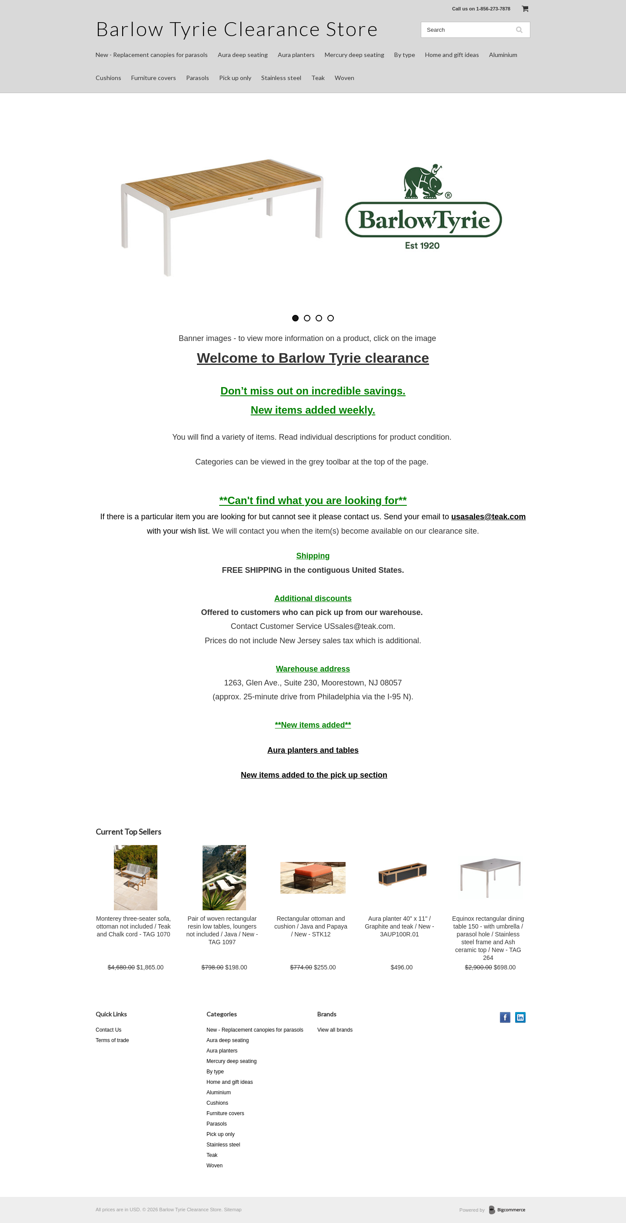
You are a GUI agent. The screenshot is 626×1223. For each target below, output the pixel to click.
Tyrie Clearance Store (237, 28)
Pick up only (235, 77)
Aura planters (296, 54)
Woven (344, 77)
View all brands (335, 1030)
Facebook (505, 1017)
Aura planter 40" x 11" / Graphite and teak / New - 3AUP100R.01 (399, 926)
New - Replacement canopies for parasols (152, 54)
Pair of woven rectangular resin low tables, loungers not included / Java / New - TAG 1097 (222, 930)
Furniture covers (153, 77)
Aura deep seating (243, 54)
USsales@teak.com (358, 626)
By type (404, 54)
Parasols (197, 77)
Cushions (108, 77)
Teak (318, 77)
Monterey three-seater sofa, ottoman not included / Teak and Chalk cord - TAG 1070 (133, 926)
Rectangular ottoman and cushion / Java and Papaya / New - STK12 (310, 926)
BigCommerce (509, 1210)
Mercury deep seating (354, 54)
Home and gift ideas (452, 54)
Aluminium (503, 54)
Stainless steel (281, 77)
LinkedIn (520, 1017)
